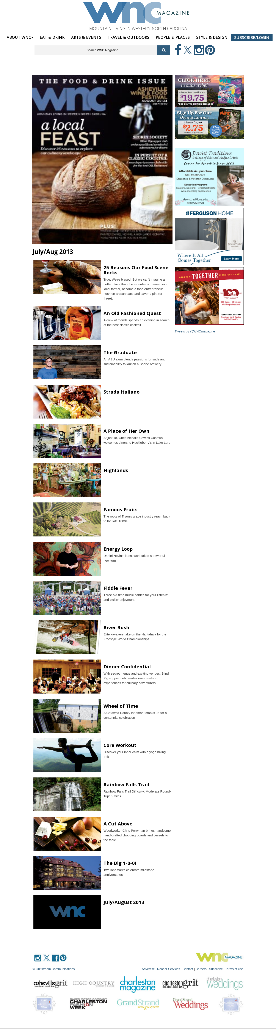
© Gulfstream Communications (53, 968)
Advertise (150, 968)
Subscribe (217, 968)
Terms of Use (234, 968)
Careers (202, 968)
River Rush (116, 627)
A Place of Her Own (126, 431)
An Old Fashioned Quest (132, 313)
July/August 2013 (124, 902)
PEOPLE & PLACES (173, 37)
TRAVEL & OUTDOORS (128, 37)
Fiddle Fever (118, 588)
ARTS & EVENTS (86, 37)
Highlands (116, 470)
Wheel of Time (121, 706)
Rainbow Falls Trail (126, 784)
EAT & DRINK (52, 37)
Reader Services (170, 968)
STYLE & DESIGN (211, 37)
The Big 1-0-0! (120, 863)
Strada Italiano (122, 391)
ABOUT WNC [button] (20, 37)
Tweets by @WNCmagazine (195, 331)
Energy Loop (118, 548)
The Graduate (120, 352)
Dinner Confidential (127, 666)
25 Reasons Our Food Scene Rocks (136, 270)
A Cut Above (118, 823)
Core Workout (120, 745)
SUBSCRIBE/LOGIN (251, 37)
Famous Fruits (121, 509)
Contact (189, 968)
